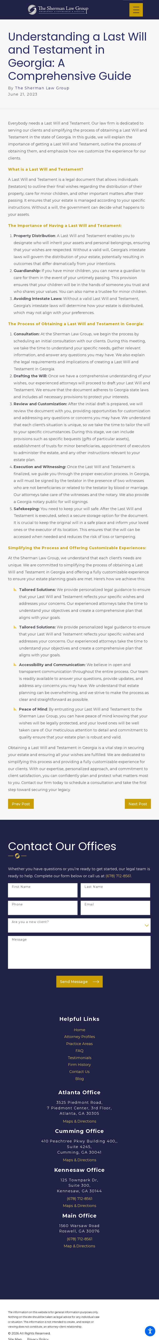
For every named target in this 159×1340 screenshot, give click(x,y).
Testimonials (80, 1058)
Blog (79, 1078)
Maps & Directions (79, 1121)
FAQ (79, 1051)
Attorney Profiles (79, 1036)
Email (89, 904)
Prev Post (21, 804)
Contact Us (79, 1071)
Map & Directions (79, 1246)
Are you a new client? (30, 922)
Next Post (138, 804)
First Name (21, 887)
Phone (17, 904)
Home (79, 1030)
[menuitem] (79, 1029)
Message (19, 939)
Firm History (79, 1064)
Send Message (79, 982)
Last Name (93, 887)
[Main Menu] (136, 10)
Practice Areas (79, 1044)
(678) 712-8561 (118, 876)
